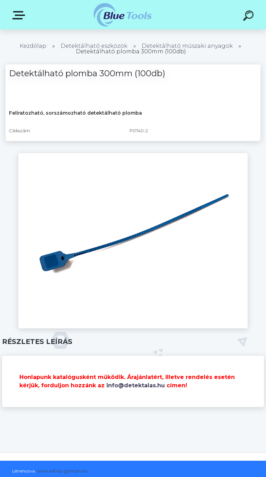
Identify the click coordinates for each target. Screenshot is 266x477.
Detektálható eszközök (94, 46)
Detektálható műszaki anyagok (187, 46)
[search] (249, 17)
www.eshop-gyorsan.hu (62, 471)
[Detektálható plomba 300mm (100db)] (133, 155)
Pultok (20, 15)
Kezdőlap (33, 46)
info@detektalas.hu (135, 385)
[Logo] (122, 14)
